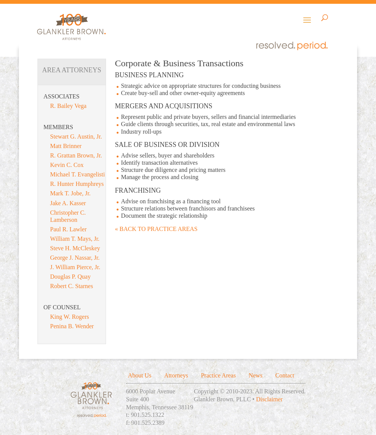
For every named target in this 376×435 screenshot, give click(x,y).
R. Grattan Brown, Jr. (76, 155)
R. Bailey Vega (68, 106)
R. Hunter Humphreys (77, 184)
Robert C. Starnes (71, 286)
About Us (139, 375)
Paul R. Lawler (68, 229)
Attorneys (176, 375)
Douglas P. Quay (70, 276)
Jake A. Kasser (68, 203)
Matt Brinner (65, 146)
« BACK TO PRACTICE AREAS (156, 229)
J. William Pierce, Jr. (75, 267)
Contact (284, 375)
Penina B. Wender (72, 326)
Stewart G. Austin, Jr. (76, 136)
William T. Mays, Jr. (74, 238)
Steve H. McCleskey (75, 248)
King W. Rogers (69, 316)
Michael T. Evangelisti (77, 174)
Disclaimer (269, 399)
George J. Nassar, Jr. (75, 257)
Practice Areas (218, 375)
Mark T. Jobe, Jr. (70, 193)
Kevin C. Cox (66, 165)
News (255, 375)
